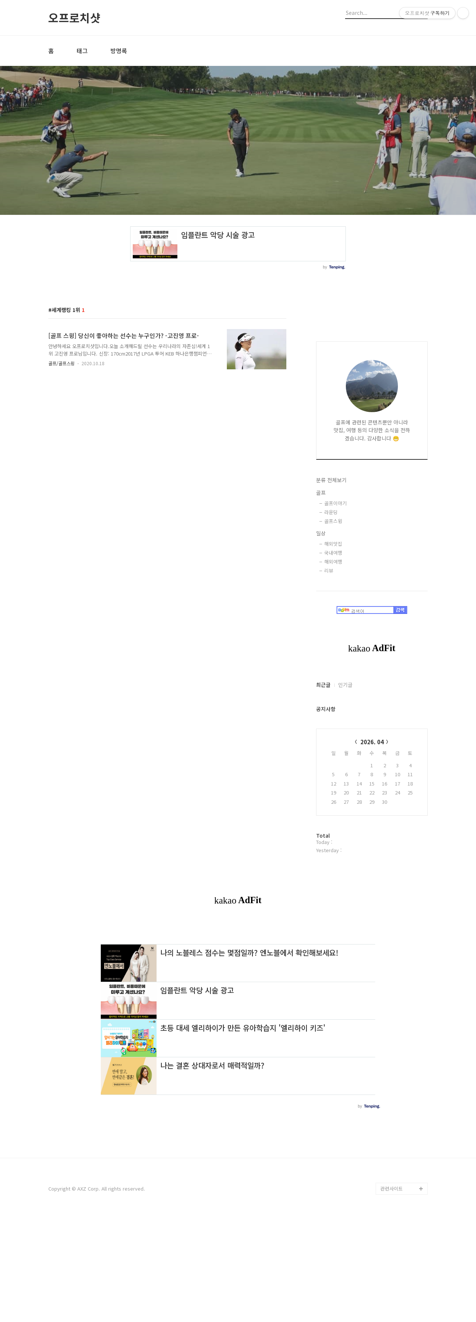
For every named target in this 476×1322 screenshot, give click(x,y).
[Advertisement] (238, 979)
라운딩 (331, 512)
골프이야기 (335, 503)
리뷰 (328, 570)
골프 (321, 492)
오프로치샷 (74, 17)
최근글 (323, 684)
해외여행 (333, 561)
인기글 (345, 684)
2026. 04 (372, 742)
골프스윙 (333, 521)
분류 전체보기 (331, 480)
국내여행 (333, 552)
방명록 (118, 50)
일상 (321, 533)
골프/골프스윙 (61, 363)
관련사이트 (391, 1292)
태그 (82, 50)
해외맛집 (333, 543)
